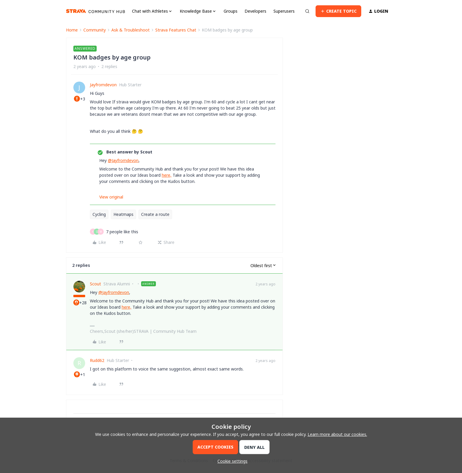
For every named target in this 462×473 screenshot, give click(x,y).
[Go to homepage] (95, 11)
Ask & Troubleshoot (130, 30)
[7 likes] (122, 232)
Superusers (284, 11)
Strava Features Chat (175, 30)
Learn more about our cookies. (337, 434)
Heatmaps (123, 214)
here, (166, 175)
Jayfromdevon (103, 84)
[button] (338, 11)
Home (72, 30)
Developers (255, 11)
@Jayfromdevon (123, 160)
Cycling (99, 214)
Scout (95, 284)
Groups (230, 11)
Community (94, 30)
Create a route (155, 214)
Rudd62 (97, 360)
